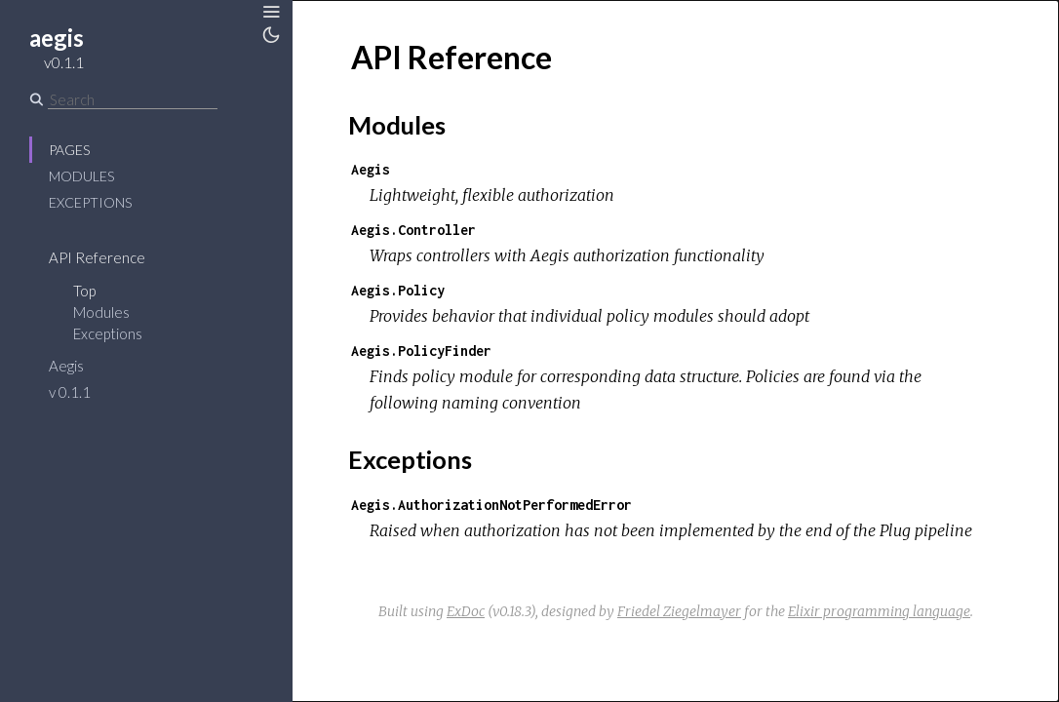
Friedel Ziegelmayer (679, 611)
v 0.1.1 (70, 392)
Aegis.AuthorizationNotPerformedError (491, 504)
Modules (81, 176)
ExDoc (466, 611)
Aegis (66, 365)
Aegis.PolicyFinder (421, 350)
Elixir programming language (879, 611)
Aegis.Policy (398, 290)
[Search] (132, 99)
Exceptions (90, 202)
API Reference (97, 257)
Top (84, 290)
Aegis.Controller (413, 229)
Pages (69, 149)
